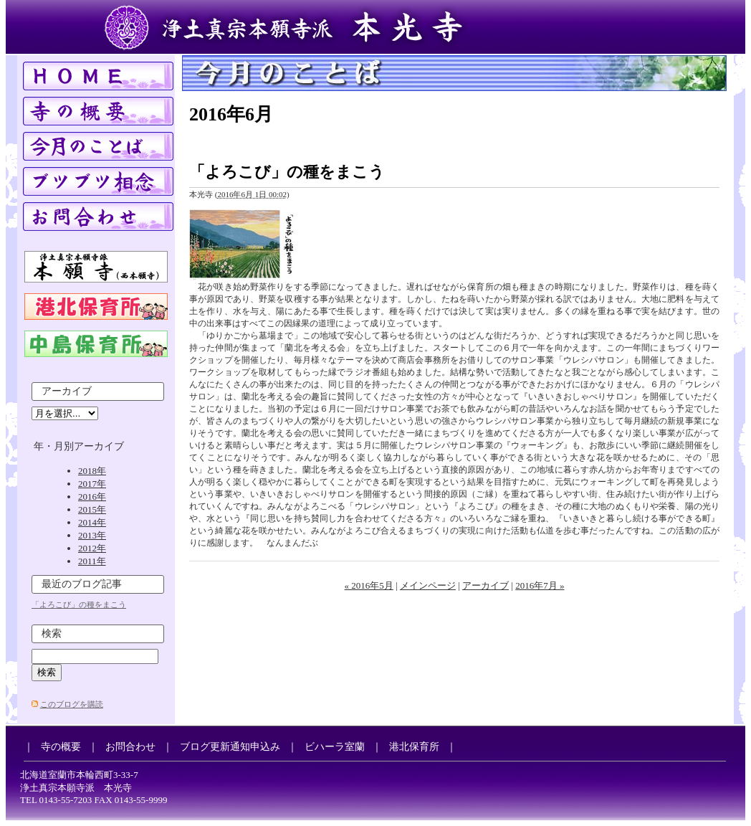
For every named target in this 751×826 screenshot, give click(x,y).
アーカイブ (485, 585)
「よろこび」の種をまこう (287, 172)
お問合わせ (130, 746)
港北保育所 (414, 746)
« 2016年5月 (369, 585)
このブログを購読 (71, 704)
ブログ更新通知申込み (230, 746)
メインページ (428, 585)
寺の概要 (61, 746)
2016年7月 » (539, 585)
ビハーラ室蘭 (335, 746)
